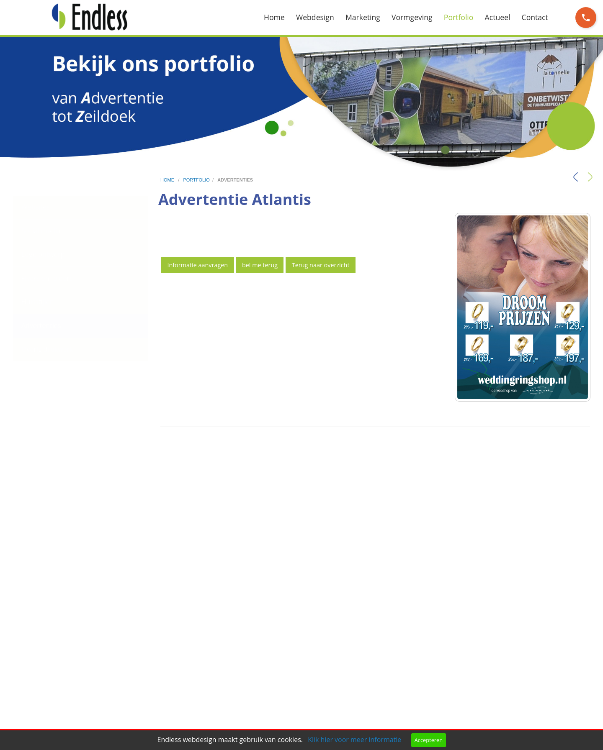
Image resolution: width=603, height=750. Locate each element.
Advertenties (41, 325)
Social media (41, 230)
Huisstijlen (37, 301)
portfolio (196, 179)
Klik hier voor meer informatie (354, 739)
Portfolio (459, 17)
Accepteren (429, 740)
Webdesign (315, 17)
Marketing (362, 17)
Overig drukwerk (47, 349)
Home (274, 17)
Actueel (497, 17)
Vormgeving (412, 17)
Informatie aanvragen (197, 265)
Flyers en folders (47, 278)
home (167, 179)
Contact (535, 17)
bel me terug (260, 265)
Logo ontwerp (42, 254)
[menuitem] (280, 17)
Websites (35, 207)
